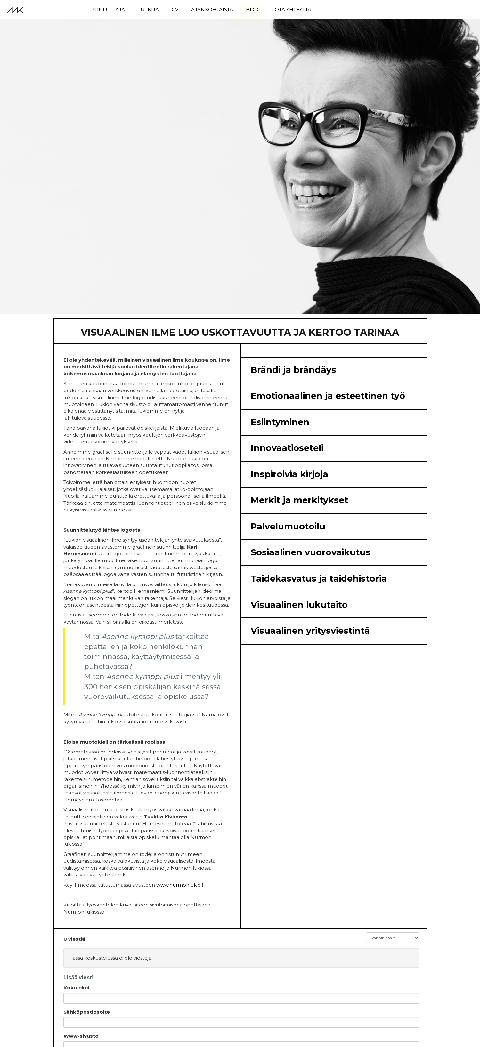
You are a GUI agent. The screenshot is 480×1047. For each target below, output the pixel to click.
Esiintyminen (280, 422)
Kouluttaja (108, 9)
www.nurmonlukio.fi (180, 885)
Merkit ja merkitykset (299, 500)
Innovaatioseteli (287, 448)
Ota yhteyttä (293, 9)
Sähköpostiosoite (86, 1012)
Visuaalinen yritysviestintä (310, 630)
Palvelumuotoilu (288, 526)
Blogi (254, 9)
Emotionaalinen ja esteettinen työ (328, 396)
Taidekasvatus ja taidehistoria (319, 578)
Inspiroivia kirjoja (289, 474)
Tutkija (148, 9)
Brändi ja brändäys (293, 370)
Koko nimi (76, 988)
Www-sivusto (81, 1036)
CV (175, 9)
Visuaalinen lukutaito (299, 605)
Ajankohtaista (212, 9)
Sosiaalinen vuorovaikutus (310, 552)
